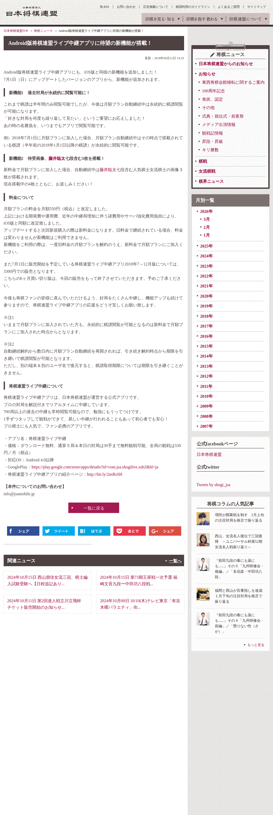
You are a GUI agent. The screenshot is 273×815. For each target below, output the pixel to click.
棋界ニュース (211, 181)
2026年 (206, 211)
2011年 (206, 386)
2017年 (206, 326)
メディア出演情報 (218, 124)
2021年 (206, 286)
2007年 (206, 426)
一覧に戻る (93, 508)
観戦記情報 (212, 133)
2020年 (206, 296)
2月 (207, 227)
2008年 (206, 416)
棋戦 (203, 161)
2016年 (206, 336)
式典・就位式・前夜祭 (223, 116)
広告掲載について (155, 7)
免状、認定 (212, 99)
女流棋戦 (207, 171)
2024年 (206, 256)
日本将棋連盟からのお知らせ (226, 64)
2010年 (206, 396)
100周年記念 (213, 91)
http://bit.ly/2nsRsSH (105, 474)
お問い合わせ (126, 7)
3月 (207, 219)
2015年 (206, 346)
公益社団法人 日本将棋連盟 (32, 11)
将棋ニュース (43, 31)
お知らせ (207, 74)
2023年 (206, 266)
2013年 (206, 366)
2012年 (206, 376)
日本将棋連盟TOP (16, 31)
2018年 (206, 316)
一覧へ (175, 561)
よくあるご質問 (229, 7)
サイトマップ (256, 7)
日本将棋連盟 (209, 454)
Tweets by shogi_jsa (213, 484)
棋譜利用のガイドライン (193, 7)
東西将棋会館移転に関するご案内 (233, 82)
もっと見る (255, 645)
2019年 (206, 306)
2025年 (206, 246)
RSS (106, 7)
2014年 (206, 356)
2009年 (206, 406)
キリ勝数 (210, 150)
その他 (208, 107)
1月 (207, 235)
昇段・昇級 (212, 141)
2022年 (206, 276)
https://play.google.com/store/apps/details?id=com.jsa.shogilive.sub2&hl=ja (95, 467)
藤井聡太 (56, 158)
